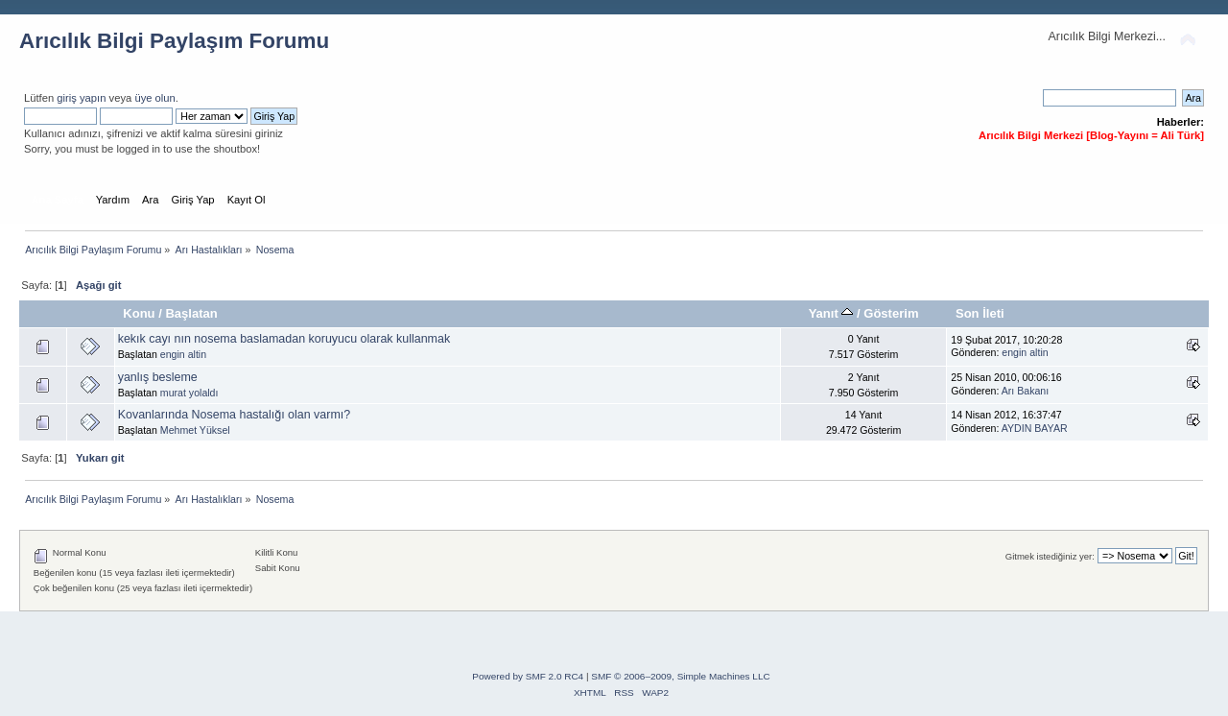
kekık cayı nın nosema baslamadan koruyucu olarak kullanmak (284, 339)
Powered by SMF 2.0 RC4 (527, 676)
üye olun (154, 98)
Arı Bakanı (1025, 390)
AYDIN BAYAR (1035, 428)
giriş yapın (81, 98)
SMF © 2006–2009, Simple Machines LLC (680, 676)
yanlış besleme (158, 377)
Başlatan (191, 313)
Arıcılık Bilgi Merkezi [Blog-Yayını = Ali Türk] (1091, 135)
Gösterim (890, 313)
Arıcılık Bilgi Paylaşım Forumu (174, 41)
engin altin (183, 354)
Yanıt (831, 313)
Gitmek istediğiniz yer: (1050, 556)
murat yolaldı (189, 392)
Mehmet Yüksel (195, 430)
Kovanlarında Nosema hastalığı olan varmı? (234, 414)
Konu (138, 313)
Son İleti (980, 313)
